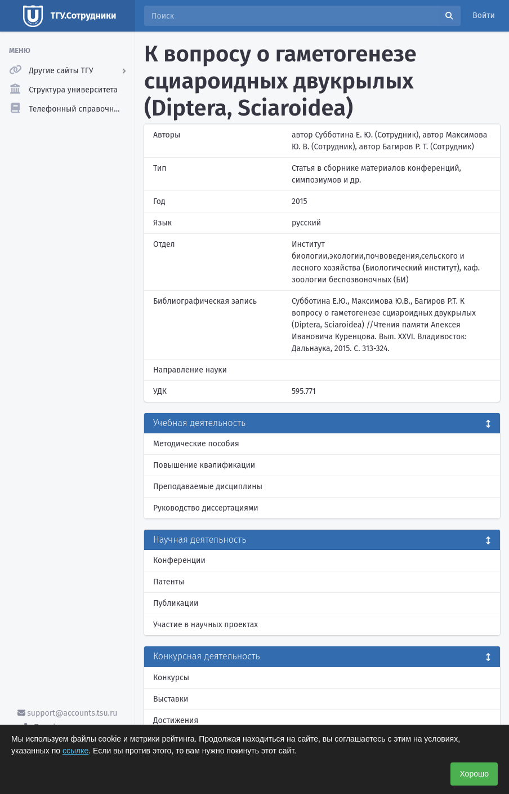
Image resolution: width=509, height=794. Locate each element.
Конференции (179, 560)
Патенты (168, 582)
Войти (483, 15)
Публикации (175, 603)
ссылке (75, 750)
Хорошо (474, 773)
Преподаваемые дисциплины (207, 486)
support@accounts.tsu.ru (67, 713)
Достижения (175, 720)
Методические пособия (196, 444)
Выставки (170, 699)
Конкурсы (171, 677)
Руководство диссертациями (205, 508)
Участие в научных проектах (205, 624)
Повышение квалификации (204, 465)
